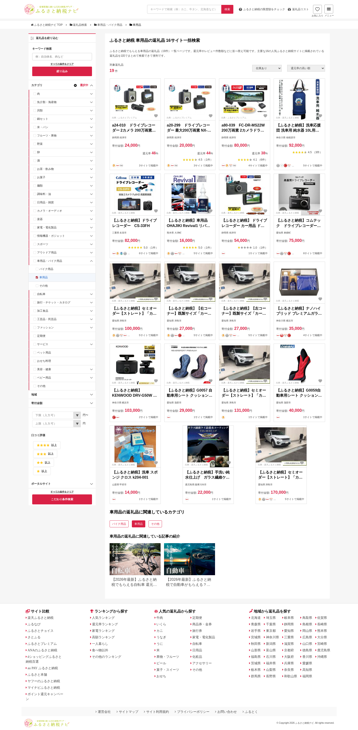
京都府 (289, 650)
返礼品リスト (298, 9)
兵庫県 (289, 663)
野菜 (40, 144)
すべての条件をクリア (62, 64)
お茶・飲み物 (45, 169)
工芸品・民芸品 (47, 319)
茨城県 (256, 663)
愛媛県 (307, 663)
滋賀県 (289, 643)
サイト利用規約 (156, 712)
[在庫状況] (267, 68)
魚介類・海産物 (47, 102)
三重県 (289, 637)
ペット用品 (44, 352)
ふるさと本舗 (37, 674)
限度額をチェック (262, 9)
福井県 (271, 663)
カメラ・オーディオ (49, 210)
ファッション (45, 327)
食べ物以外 (100, 650)
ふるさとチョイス (41, 630)
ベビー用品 (44, 377)
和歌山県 (290, 676)
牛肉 (159, 617)
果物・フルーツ (167, 656)
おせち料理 (44, 361)
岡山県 (307, 630)
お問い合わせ (226, 712)
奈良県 (289, 669)
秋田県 (256, 643)
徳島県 (307, 650)
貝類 (40, 110)
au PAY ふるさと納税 (43, 668)
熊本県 (322, 630)
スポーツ (42, 244)
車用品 (43, 277)
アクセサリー (202, 663)
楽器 (40, 219)
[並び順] (306, 68)
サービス (42, 344)
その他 (43, 285)
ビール (161, 663)
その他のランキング (106, 656)
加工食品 (42, 310)
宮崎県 (322, 643)
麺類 (40, 185)
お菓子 (41, 177)
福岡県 (307, 676)
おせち (161, 676)
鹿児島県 (323, 650)
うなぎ (161, 637)
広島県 (307, 637)
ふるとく (250, 712)
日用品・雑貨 (45, 202)
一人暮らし (100, 643)
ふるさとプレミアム (42, 643)
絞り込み (62, 71)
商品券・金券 (202, 624)
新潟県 (271, 643)
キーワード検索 (42, 48)
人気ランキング (103, 617)
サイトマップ (127, 712)
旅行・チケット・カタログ (53, 302)
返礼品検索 (79, 24)
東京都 (271, 630)
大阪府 (289, 656)
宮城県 (256, 637)
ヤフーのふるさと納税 (44, 681)
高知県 (307, 669)
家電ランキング (103, 630)
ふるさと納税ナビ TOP (47, 24)
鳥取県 (307, 617)
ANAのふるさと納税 (42, 650)
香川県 (307, 656)
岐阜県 (289, 617)
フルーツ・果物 (47, 135)
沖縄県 (322, 656)
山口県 (307, 643)
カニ (159, 630)
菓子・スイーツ (167, 669)
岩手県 (256, 630)
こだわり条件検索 (62, 499)
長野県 (271, 676)
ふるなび (34, 624)
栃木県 (256, 669)
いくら (161, 624)
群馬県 (256, 676)
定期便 (41, 335)
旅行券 (197, 630)
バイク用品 (46, 269)
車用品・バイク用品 (108, 24)
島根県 (307, 624)
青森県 (256, 624)
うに (159, 643)
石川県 (271, 656)
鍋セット (42, 118)
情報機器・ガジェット (51, 235)
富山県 (271, 650)
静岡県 (289, 624)
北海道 (256, 617)
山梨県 (271, 669)
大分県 (322, 637)
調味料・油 (44, 194)
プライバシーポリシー (192, 712)
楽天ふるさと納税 (41, 617)
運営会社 (103, 712)
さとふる (34, 637)
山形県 (256, 650)
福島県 (256, 656)
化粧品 (197, 656)
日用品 (197, 650)
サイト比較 (37, 611)
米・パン (42, 127)
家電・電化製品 (47, 227)
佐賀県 (322, 617)
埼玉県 (271, 617)
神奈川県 (272, 637)
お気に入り (317, 11)
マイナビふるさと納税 (44, 687)
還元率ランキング (105, 624)
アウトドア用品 (47, 252)
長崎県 (322, 624)
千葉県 (271, 624)
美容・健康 (44, 369)
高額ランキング (103, 637)
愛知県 (289, 630)
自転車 (41, 294)
